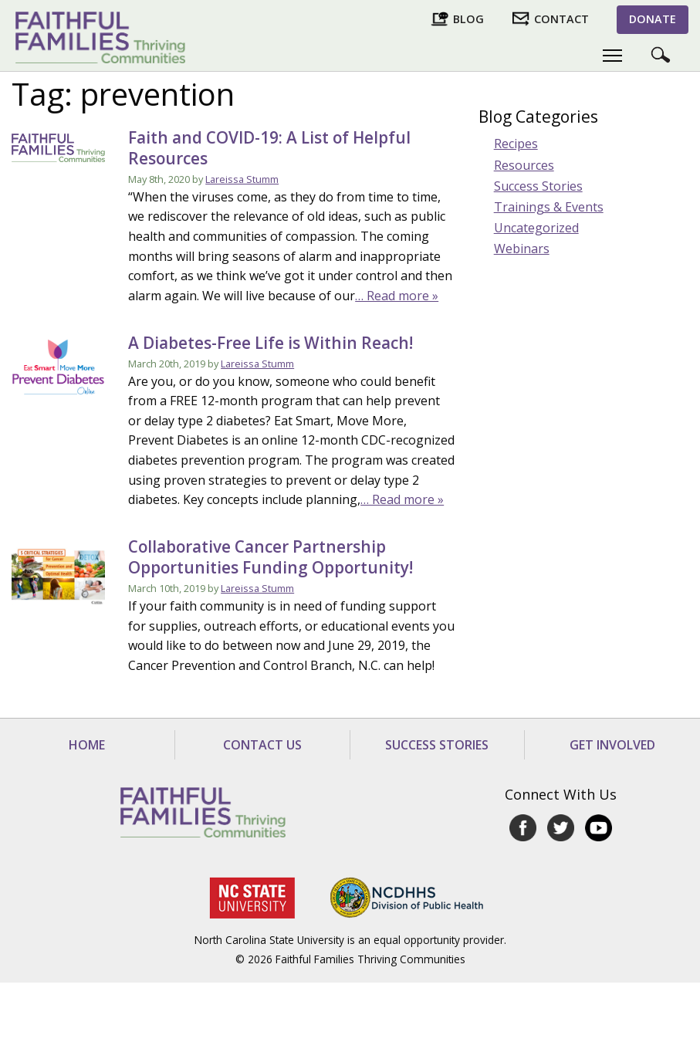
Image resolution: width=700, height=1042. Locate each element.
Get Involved (612, 744)
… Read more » (396, 295)
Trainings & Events (549, 206)
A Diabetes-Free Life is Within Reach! (270, 343)
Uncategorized (536, 227)
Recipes (516, 143)
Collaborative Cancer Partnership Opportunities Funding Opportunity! (270, 557)
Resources (524, 165)
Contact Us (262, 744)
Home (87, 744)
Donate (652, 19)
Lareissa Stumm (242, 179)
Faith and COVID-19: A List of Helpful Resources (269, 148)
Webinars (522, 248)
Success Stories (538, 186)
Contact (561, 19)
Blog (468, 19)
